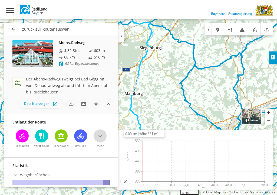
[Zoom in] (269, 113)
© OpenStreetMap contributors (252, 192)
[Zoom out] (269, 121)
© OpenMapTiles (215, 192)
